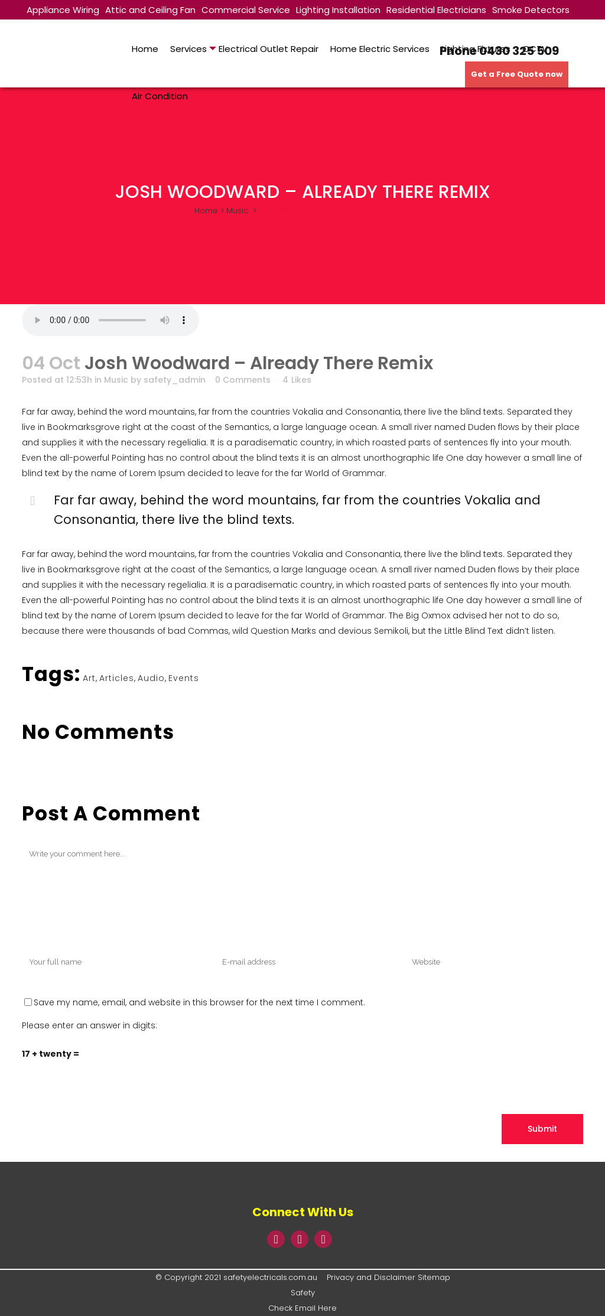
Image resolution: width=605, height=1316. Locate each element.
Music (237, 210)
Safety (303, 1292)
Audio (151, 678)
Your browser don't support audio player (110, 320)
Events (183, 678)
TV (32, 30)
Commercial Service (245, 10)
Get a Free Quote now (516, 74)
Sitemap (434, 1277)
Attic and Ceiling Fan (150, 10)
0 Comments (243, 380)
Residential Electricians (436, 10)
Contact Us (115, 30)
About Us (64, 30)
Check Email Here (302, 1308)
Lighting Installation (338, 10)
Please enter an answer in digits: (89, 1025)
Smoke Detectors (531, 10)
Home (206, 210)
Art (89, 678)
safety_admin (175, 380)
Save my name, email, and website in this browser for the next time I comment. (199, 1002)
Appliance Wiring (63, 10)
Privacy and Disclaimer (371, 1277)
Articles (116, 678)
